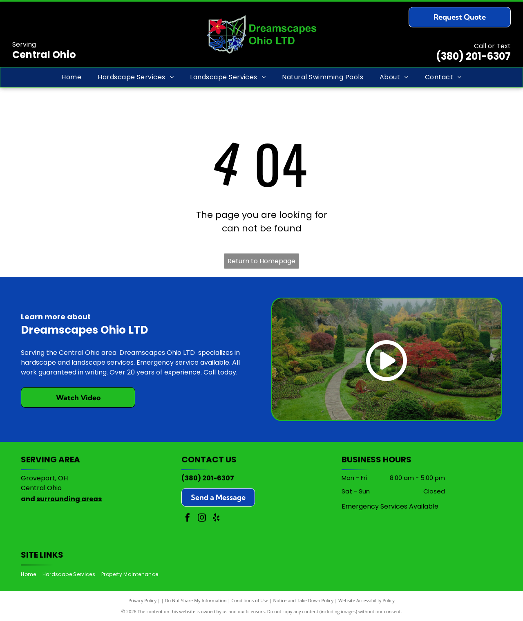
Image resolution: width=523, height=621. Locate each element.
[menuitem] (71, 77)
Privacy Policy (142, 600)
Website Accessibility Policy (366, 600)
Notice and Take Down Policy (303, 600)
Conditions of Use (249, 600)
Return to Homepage (261, 261)
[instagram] (202, 518)
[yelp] (216, 518)
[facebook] (187, 518)
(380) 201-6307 (473, 56)
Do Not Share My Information (196, 600)
